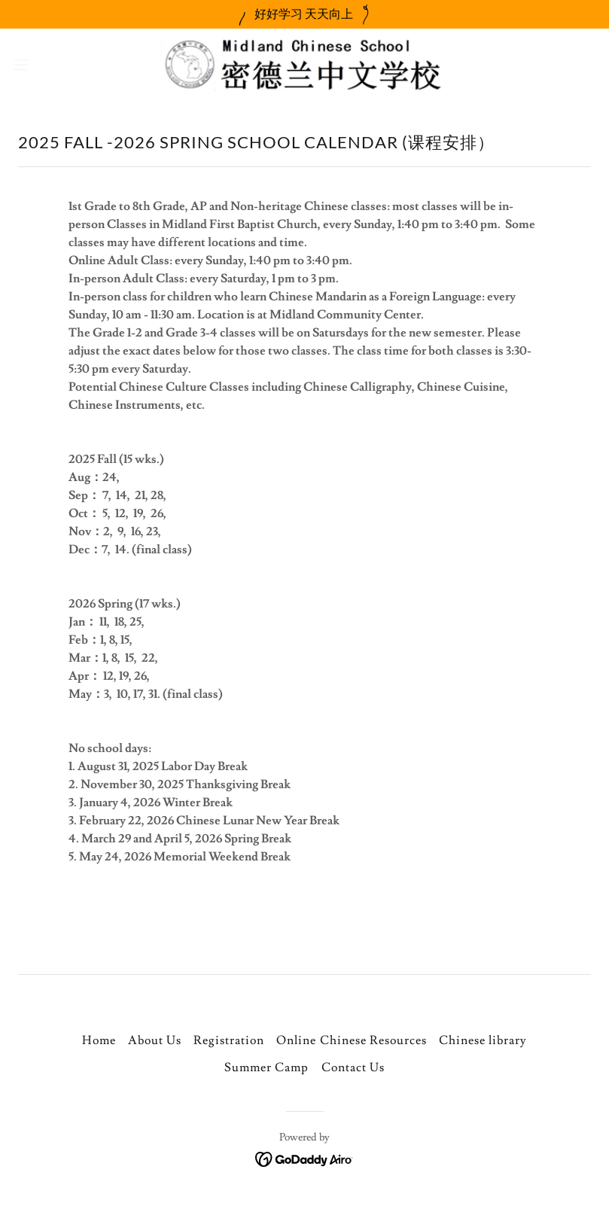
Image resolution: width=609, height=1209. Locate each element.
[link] (304, 65)
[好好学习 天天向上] (304, 14)
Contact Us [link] (353, 1067)
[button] (51, 65)
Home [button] (99, 1040)
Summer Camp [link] (266, 1067)
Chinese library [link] (483, 1040)
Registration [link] (228, 1040)
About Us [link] (154, 1040)
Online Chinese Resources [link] (351, 1040)
